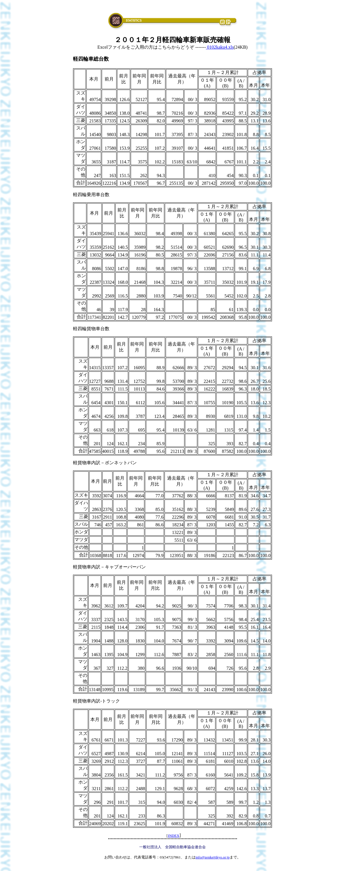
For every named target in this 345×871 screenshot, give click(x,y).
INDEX (173, 835)
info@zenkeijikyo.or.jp (213, 857)
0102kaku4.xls (220, 47)
